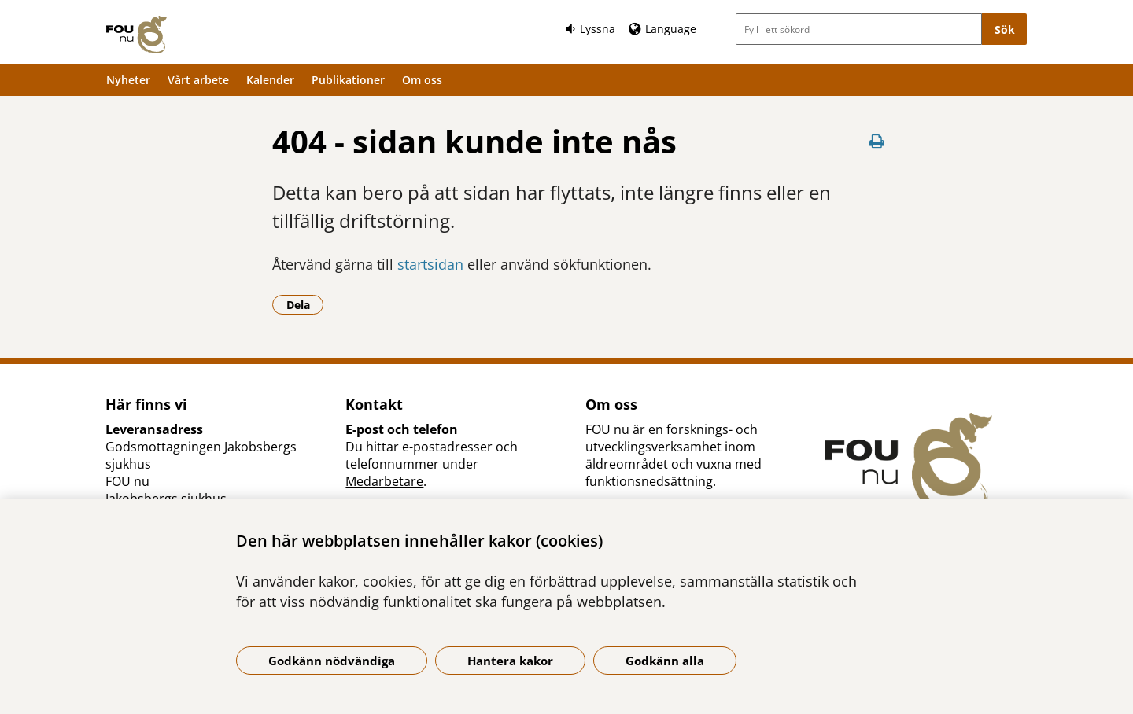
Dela (305, 304)
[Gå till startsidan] (136, 34)
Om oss (422, 79)
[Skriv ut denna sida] (877, 141)
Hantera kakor (510, 660)
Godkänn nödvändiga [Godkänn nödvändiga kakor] (331, 660)
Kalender (270, 79)
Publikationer (348, 79)
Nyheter (128, 79)
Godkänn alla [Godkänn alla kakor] (665, 660)
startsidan (430, 264)
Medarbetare (384, 481)
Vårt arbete (198, 79)
